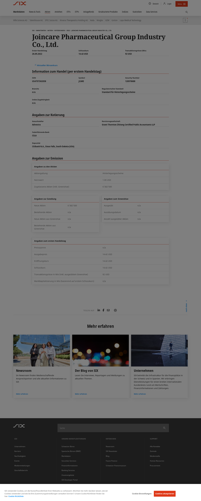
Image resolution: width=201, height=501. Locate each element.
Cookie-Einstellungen (141, 493)
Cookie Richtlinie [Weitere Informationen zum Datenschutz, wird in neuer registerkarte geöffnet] (16, 496)
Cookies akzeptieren (164, 493)
